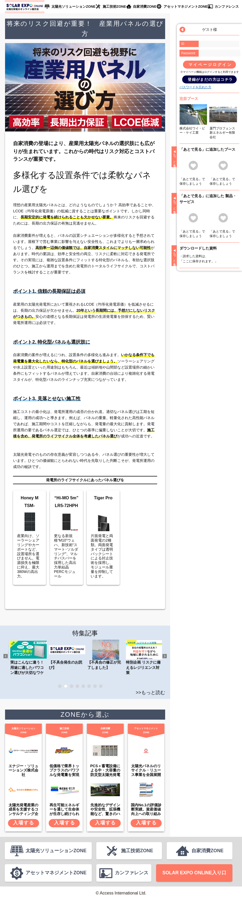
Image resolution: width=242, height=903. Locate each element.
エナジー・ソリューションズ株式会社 (23, 770)
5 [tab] (83, 686)
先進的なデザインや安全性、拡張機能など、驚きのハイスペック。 (105, 811)
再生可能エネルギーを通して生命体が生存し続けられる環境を (64, 811)
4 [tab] (77, 686)
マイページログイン (210, 64)
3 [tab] (71, 686)
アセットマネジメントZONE (184, 7)
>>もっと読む (150, 692)
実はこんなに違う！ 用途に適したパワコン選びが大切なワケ (66, 657)
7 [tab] (95, 686)
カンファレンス (225, 7)
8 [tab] (101, 686)
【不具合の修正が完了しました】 (143, 654)
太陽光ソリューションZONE (73, 7)
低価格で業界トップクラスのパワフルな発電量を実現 (64, 770)
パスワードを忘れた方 (195, 87)
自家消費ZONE (144, 7)
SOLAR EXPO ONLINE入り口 (194, 875)
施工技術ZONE (113, 7)
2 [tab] (66, 686)
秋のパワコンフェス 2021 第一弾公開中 (27, 654)
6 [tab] (89, 686)
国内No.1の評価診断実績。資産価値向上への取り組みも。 (146, 811)
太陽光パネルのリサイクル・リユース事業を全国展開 (146, 770)
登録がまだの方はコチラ (210, 79)
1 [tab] (60, 686)
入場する (23, 822)
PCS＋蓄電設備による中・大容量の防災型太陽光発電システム (105, 772)
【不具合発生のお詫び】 (104, 654)
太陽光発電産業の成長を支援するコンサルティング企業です (23, 811)
